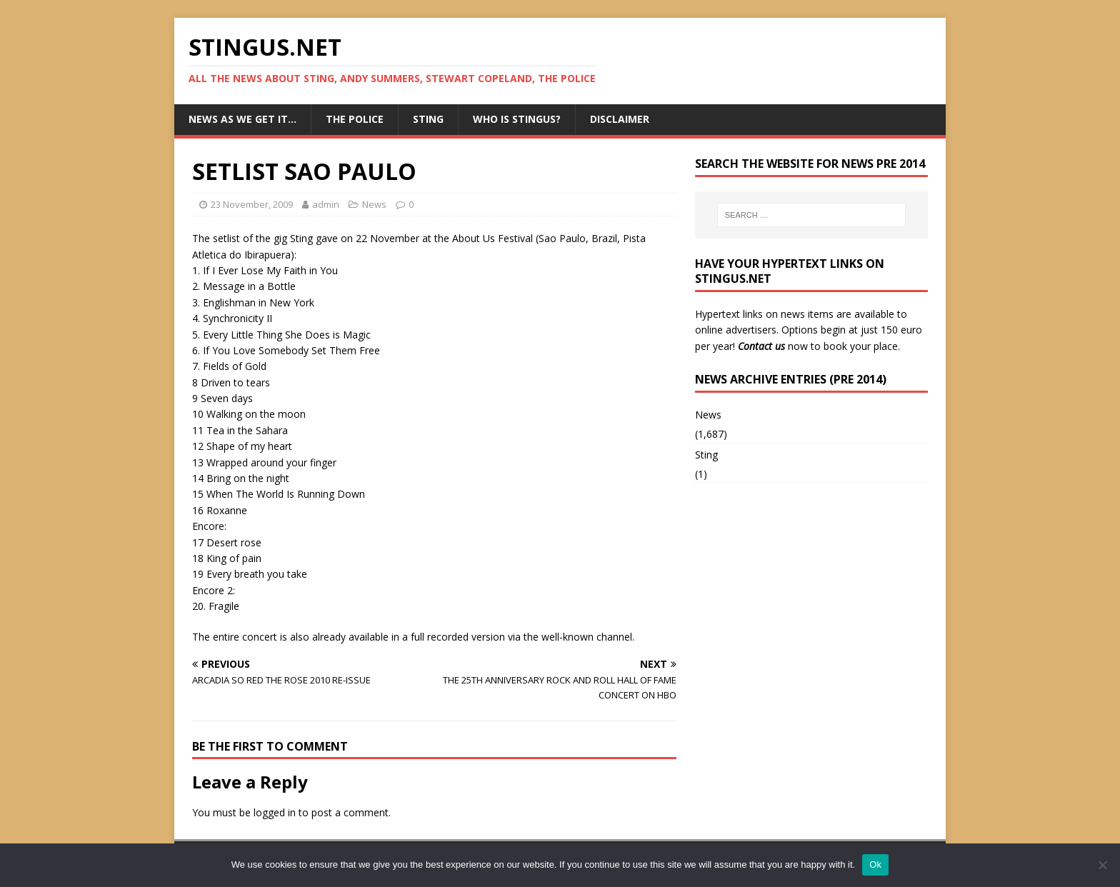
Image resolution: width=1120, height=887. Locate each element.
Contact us (761, 346)
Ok (875, 864)
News (374, 204)
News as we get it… (242, 119)
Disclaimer (619, 119)
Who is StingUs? (517, 119)
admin (325, 204)
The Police (355, 119)
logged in (275, 812)
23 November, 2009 (252, 204)
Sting (428, 119)
